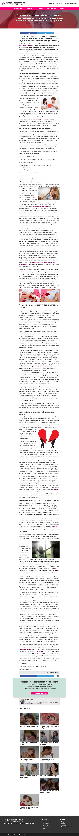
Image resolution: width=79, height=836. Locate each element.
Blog (62, 822)
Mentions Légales (23, 834)
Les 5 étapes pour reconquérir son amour (29, 721)
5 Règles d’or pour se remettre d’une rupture (29, 737)
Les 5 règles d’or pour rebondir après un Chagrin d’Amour (49, 785)
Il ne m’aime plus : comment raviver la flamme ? (49, 737)
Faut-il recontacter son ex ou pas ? (49, 769)
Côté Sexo (63, 8)
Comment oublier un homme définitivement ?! (49, 754)
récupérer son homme (25, 45)
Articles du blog (53, 3)
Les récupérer (46, 826)
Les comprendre (47, 822)
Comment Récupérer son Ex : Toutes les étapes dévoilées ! (49, 721)
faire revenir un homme (41, 206)
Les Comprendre (17, 8)
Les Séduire (29, 8)
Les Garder (40, 8)
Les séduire (46, 823)
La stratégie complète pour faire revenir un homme (29, 770)
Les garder (45, 825)
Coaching (63, 825)
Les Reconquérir (51, 8)
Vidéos (61, 3)
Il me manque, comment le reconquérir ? (29, 754)
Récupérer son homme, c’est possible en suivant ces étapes (29, 801)
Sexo (44, 828)
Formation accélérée (71, 3)
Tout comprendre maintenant (39, 693)
